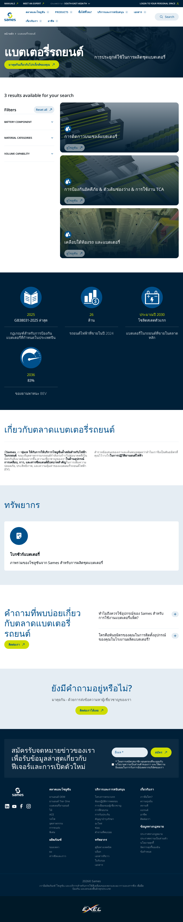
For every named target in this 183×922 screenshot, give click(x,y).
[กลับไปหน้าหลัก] (10, 16)
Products (64, 12)
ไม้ (50, 810)
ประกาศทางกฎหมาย (151, 834)
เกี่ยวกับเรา (34, 21)
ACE (51, 814)
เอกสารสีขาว (102, 856)
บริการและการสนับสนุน (112, 12)
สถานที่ (144, 805)
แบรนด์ (144, 810)
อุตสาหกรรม (56, 823)
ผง (50, 851)
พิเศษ (52, 832)
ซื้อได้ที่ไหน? (85, 12)
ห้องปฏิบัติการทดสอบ (106, 801)
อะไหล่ (98, 823)
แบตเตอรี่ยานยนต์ (59, 805)
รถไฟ (52, 819)
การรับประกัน (102, 814)
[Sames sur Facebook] (21, 806)
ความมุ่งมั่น (146, 801)
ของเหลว (54, 847)
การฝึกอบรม (101, 810)
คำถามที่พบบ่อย (103, 832)
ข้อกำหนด (145, 851)
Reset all (44, 109)
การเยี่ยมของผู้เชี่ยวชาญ (108, 805)
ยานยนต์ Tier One (59, 801)
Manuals (11, 3)
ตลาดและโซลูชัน (37, 12)
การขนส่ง (54, 827)
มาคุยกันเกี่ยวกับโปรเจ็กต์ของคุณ (32, 64)
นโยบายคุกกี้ (147, 842)
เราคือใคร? (146, 796)
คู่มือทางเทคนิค (103, 847)
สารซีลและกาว (57, 856)
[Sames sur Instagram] (28, 806)
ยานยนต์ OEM (57, 796)
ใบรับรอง (100, 860)
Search (166, 17)
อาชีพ (53, 21)
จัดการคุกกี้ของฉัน (150, 847)
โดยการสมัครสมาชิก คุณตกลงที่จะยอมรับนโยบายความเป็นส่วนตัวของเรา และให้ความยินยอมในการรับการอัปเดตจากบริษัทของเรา (140, 764)
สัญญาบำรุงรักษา (104, 819)
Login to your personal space (159, 3)
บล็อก (98, 851)
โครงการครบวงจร (105, 796)
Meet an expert (34, 3)
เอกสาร (140, 12)
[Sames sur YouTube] (14, 806)
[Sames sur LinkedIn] (7, 806)
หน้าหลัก (9, 33)
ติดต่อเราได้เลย (92, 710)
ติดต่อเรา (17, 644)
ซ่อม (97, 827)
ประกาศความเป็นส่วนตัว (153, 838)
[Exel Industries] (91, 909)
